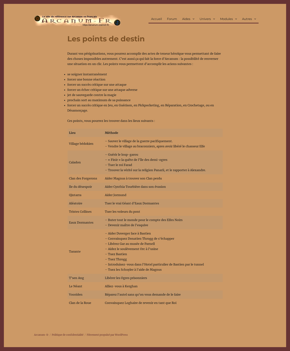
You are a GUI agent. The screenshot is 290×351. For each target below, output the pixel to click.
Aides (186, 19)
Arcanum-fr (77, 20)
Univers (205, 19)
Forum (172, 19)
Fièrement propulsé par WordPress (107, 334)
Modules (226, 19)
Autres (247, 19)
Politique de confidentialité (67, 334)
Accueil (156, 19)
